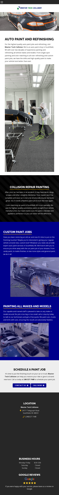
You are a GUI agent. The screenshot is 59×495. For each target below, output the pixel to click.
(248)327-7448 (30, 417)
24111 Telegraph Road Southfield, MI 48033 (30, 411)
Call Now (37, 385)
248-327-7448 (29, 379)
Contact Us (20, 385)
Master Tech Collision (14, 47)
